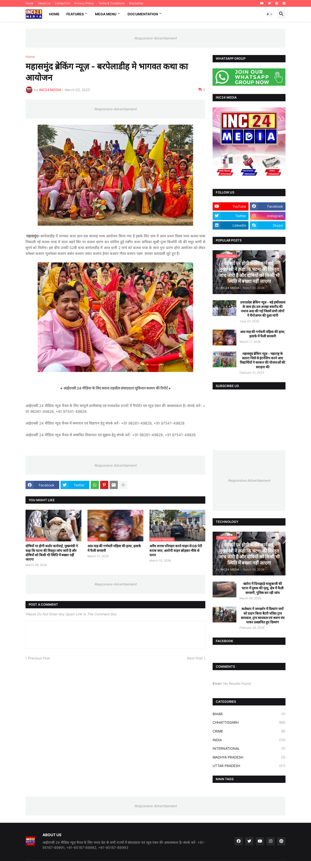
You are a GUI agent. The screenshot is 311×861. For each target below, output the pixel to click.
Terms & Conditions (111, 3)
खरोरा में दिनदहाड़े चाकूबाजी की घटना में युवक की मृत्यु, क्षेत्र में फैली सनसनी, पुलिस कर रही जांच (263, 588)
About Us (44, 3)
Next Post (195, 658)
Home (30, 3)
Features (75, 14)
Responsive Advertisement (155, 38)
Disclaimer (136, 3)
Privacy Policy (84, 3)
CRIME (249, 731)
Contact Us (62, 3)
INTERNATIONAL (249, 748)
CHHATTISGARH (249, 722)
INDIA (249, 740)
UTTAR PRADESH (249, 765)
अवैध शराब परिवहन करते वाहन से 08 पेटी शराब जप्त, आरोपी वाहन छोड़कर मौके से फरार (175, 550)
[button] (269, 14)
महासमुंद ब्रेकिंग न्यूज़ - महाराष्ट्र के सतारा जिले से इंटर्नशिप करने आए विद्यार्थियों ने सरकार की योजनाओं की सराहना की (262, 360)
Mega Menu (105, 14)
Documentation (143, 14)
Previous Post (39, 658)
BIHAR (249, 714)
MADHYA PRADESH (249, 757)
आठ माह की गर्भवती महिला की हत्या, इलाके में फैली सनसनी (114, 548)
